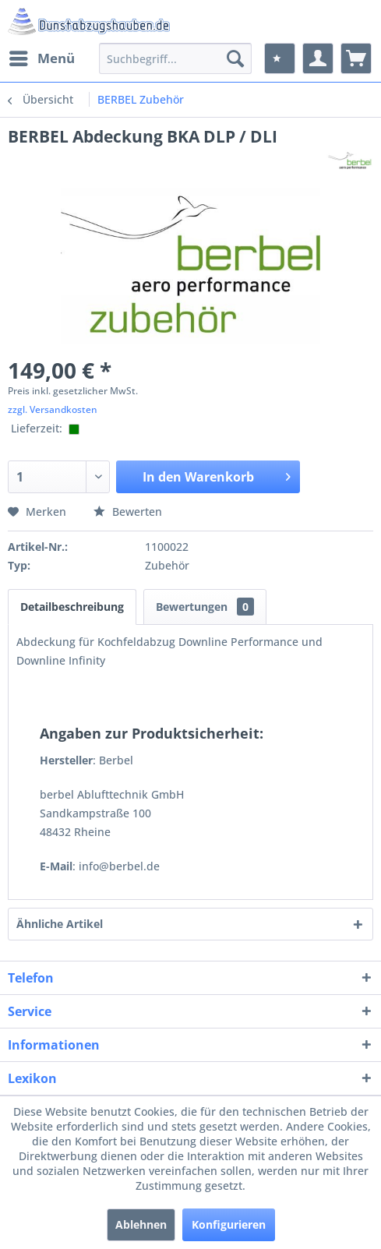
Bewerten (127, 511)
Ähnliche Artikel (59, 923)
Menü (42, 56)
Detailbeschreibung (72, 606)
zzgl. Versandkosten (52, 409)
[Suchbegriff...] (175, 58)
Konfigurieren (229, 1224)
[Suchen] (235, 58)
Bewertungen (205, 607)
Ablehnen (141, 1224)
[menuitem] (41, 58)
